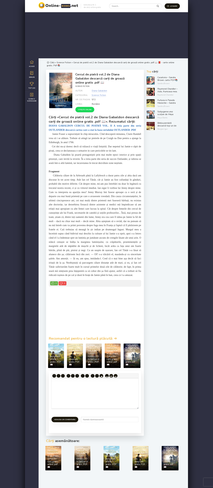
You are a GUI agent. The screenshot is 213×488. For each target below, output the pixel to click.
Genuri (32, 74)
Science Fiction (82, 86)
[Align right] (77, 376)
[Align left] (68, 376)
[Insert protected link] (101, 376)
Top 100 (32, 85)
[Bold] (54, 376)
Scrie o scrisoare (32, 97)
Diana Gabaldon (99, 90)
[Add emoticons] (93, 376)
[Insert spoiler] (111, 376)
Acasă (32, 63)
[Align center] (73, 376)
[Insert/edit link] (97, 376)
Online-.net (61, 5)
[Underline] (63, 376)
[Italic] (58, 376)
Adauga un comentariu (65, 419)
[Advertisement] (106, 35)
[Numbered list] (87, 376)
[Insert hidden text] (116, 376)
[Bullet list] (83, 376)
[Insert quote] (107, 376)
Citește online (85, 110)
